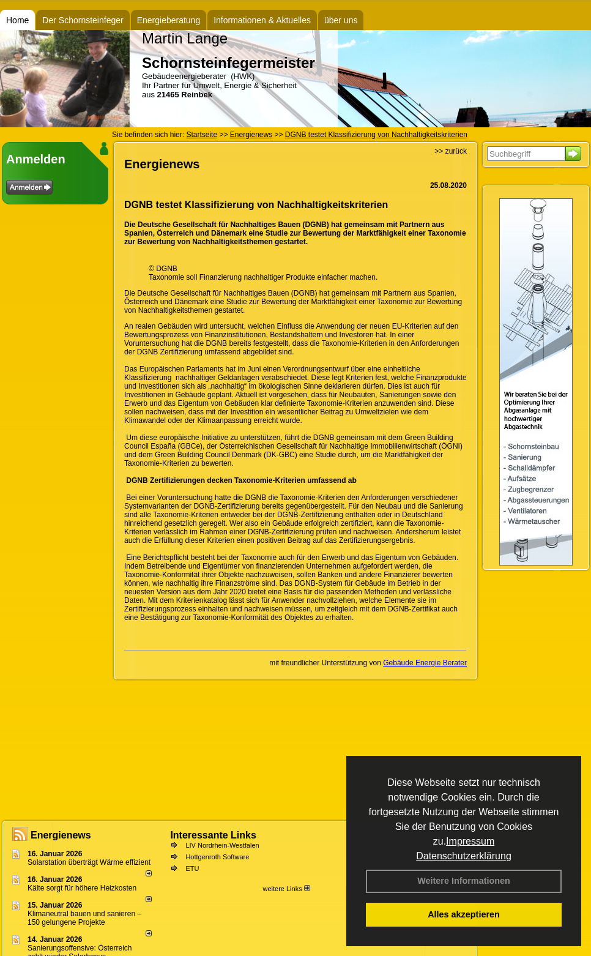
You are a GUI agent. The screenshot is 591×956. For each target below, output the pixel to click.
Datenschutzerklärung (463, 856)
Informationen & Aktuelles (262, 20)
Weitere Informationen (463, 881)
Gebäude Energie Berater (425, 663)
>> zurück (450, 151)
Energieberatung (169, 20)
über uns (340, 20)
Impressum (470, 841)
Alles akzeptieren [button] (464, 914)
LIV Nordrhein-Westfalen (222, 845)
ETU (192, 868)
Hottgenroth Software (217, 857)
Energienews (61, 835)
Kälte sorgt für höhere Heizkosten (83, 888)
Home (17, 20)
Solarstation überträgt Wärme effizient (89, 862)
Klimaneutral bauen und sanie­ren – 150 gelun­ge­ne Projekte (84, 918)
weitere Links (286, 888)
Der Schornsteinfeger (82, 20)
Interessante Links (213, 835)
